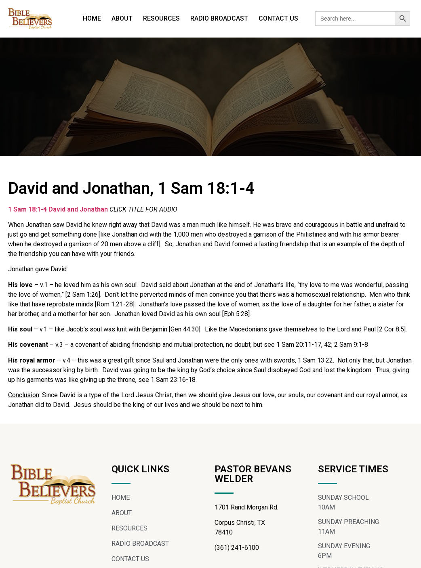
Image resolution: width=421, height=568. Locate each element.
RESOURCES (161, 18)
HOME (92, 18)
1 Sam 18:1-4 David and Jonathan (58, 209)
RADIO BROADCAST (219, 18)
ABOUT (122, 18)
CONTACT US (278, 18)
